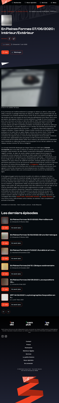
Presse (29, 344)
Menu (53, 2)
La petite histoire (29, 357)
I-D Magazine (34, 164)
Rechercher (16, 2)
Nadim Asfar (21, 196)
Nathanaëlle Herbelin (32, 196)
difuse (36, 370)
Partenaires (29, 347)
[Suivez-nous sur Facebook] (2, 336)
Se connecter (29, 363)
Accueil (3, 11)
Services (43, 2)
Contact (29, 341)
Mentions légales (29, 351)
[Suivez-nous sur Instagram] (6, 336)
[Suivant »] (8, 312)
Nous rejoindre (30, 2)
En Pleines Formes (22, 11)
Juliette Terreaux (46, 196)
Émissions (11, 11)
